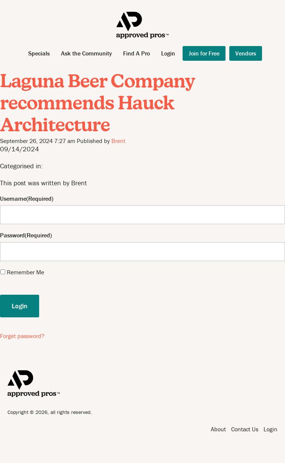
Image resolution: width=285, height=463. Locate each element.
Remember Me (25, 272)
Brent (118, 141)
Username (13, 198)
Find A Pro (136, 53)
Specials (39, 53)
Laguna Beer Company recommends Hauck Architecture (97, 104)
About (218, 429)
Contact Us (244, 429)
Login (168, 53)
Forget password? (22, 336)
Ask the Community (86, 53)
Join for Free (204, 53)
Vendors (245, 53)
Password (12, 235)
